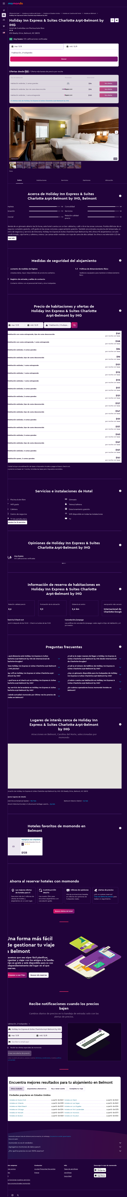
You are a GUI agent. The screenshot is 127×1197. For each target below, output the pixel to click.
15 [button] (54, 78)
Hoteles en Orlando (21, 1095)
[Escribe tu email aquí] (40, 1033)
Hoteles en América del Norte (38, 13)
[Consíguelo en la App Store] (104, 1167)
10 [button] (27, 78)
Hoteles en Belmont (97, 13)
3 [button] (27, 73)
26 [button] (38, 89)
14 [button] (49, 78)
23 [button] (60, 84)
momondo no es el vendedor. (68, 1134)
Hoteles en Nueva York (22, 1091)
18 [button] (33, 84)
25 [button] (33, 89)
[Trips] (4, 26)
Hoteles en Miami (74, 1091)
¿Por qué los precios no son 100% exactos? (68, 1142)
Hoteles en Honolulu (75, 1104)
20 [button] (43, 84)
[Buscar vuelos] (4, 10)
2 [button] (59, 67)
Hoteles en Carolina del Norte (78, 13)
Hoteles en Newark (21, 1104)
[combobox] (40, 1020)
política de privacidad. (18, 1051)
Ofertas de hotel (21, 13)
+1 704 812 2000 (22, 36)
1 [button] (54, 67)
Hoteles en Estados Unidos (58, 13)
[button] (3, 3)
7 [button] (48, 73)
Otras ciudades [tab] (21, 1080)
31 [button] (27, 94)
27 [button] (44, 89)
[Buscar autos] (4, 20)
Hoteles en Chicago (21, 1101)
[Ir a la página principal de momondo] (15, 3)
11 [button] (32, 78)
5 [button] (38, 73)
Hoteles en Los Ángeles (76, 1098)
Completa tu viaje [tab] (81, 1080)
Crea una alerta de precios (106, 888)
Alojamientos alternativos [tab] (41, 1080)
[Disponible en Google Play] (104, 1161)
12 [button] (38, 78)
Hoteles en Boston (21, 1107)
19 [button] (38, 84)
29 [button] (54, 89)
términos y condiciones (47, 1049)
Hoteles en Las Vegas (75, 1095)
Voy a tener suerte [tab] (63, 1080)
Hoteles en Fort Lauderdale (77, 1101)
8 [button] (54, 73)
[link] (67, 902)
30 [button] (60, 89)
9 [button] (59, 73)
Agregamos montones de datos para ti (68, 1138)
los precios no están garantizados (65, 1127)
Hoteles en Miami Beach (23, 1098)
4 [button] (32, 73)
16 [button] (60, 78)
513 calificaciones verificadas (42, 39)
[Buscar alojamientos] (4, 15)
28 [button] (49, 89)
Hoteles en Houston (75, 1107)
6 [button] (43, 73)
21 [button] (49, 84)
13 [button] (43, 78)
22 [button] (54, 84)
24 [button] (27, 89)
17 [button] (27, 84)
